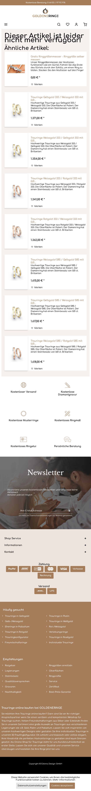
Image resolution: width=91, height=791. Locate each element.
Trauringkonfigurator (17, 637)
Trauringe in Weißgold (61, 621)
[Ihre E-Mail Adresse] (42, 511)
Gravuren (10, 686)
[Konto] (76, 24)
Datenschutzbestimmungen (41, 516)
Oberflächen (56, 671)
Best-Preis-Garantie (60, 692)
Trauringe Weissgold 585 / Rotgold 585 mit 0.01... (56, 342)
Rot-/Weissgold (57, 626)
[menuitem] (6, 24)
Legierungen (12, 671)
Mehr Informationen (64, 780)
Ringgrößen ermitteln (60, 665)
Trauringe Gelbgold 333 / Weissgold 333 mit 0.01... (57, 99)
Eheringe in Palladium (17, 626)
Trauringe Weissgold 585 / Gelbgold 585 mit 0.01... (57, 261)
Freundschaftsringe (16, 642)
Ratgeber (10, 665)
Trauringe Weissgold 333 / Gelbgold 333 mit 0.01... (57, 139)
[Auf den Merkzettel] (37, 84)
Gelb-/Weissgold (14, 621)
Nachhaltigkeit (13, 692)
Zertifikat (54, 686)
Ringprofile (55, 676)
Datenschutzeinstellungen (32, 786)
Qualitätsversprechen (17, 681)
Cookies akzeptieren (62, 786)
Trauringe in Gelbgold (17, 616)
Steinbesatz (11, 676)
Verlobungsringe (58, 632)
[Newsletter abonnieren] (69, 511)
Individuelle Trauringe (61, 642)
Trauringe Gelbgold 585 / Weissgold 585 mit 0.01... (57, 302)
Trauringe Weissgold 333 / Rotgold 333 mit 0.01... (56, 180)
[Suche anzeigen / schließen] (59, 24)
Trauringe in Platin (59, 616)
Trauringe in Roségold (61, 637)
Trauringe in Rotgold (16, 632)
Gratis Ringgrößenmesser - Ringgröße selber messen (57, 58)
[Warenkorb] (85, 24)
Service (53, 681)
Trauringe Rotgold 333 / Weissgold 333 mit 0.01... (56, 220)
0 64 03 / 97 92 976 (56, 3)
